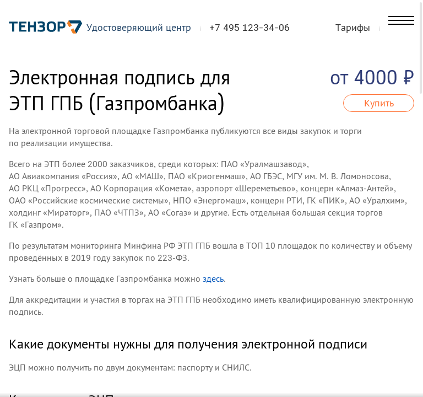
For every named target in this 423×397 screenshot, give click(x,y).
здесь (213, 278)
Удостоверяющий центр (145, 30)
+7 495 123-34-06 (255, 30)
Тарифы (369, 29)
